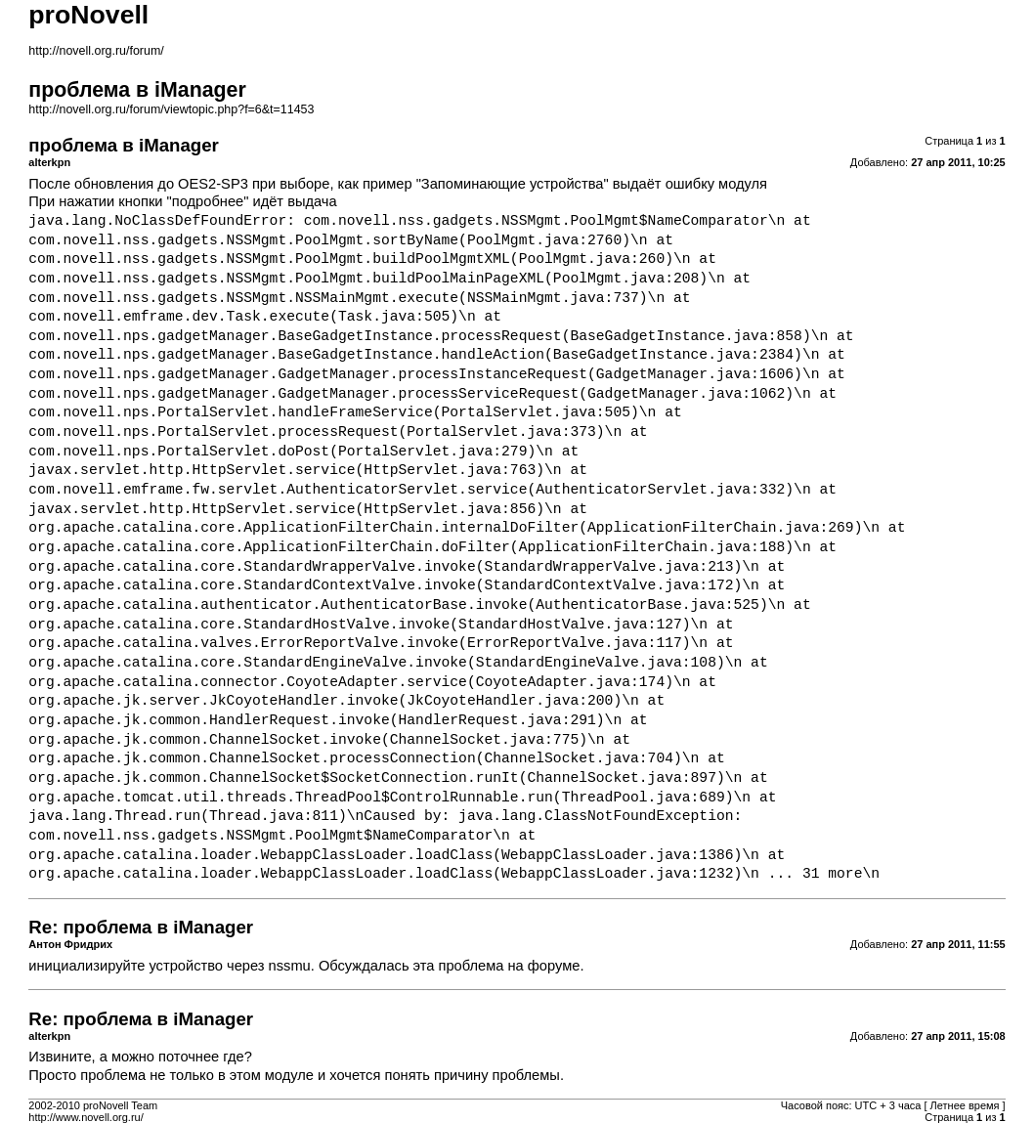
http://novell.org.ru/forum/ (95, 51)
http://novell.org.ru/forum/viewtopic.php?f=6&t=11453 (171, 109)
